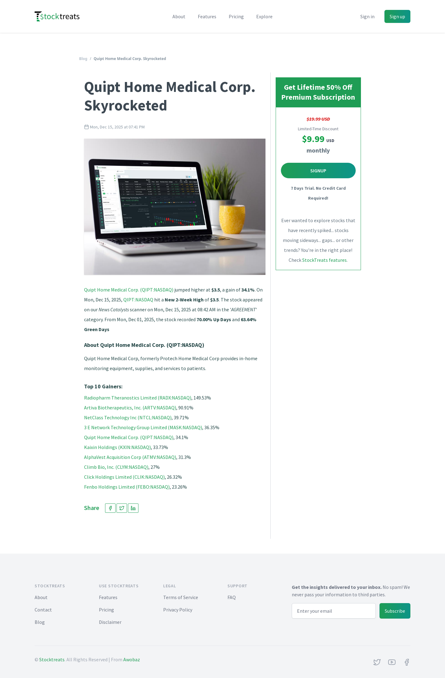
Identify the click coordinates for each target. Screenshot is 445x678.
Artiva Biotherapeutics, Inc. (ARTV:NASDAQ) (130, 407)
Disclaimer (110, 622)
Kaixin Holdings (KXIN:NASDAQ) (117, 447)
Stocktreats (52, 659)
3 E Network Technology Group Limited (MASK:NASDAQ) (143, 427)
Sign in (367, 16)
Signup (318, 170)
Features (207, 16)
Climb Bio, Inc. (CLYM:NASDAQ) (116, 467)
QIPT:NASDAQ (138, 299)
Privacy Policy (177, 610)
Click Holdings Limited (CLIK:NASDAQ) (124, 477)
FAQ (231, 597)
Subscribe (395, 611)
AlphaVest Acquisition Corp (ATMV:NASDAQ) (130, 457)
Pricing (236, 16)
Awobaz (131, 659)
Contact (43, 610)
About (178, 16)
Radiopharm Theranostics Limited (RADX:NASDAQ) (137, 398)
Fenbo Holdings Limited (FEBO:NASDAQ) (127, 487)
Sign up (397, 16)
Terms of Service (180, 597)
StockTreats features (324, 260)
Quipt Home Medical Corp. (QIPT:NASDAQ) (128, 290)
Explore (264, 16)
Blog (83, 58)
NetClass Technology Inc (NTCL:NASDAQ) (128, 417)
